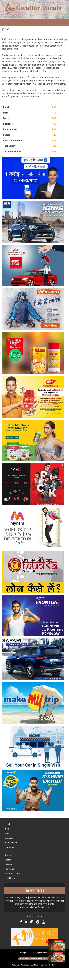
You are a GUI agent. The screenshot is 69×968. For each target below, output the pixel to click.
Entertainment (10, 842)
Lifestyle (8, 864)
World (7, 833)
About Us (15, 965)
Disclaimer (53, 965)
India (6, 829)
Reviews (8, 855)
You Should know (12, 873)
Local (7, 824)
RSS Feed (43, 965)
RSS (53, 107)
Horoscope (9, 847)
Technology (9, 869)
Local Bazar (9, 878)
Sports (7, 860)
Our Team (34, 965)
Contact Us (25, 965)
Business (8, 838)
